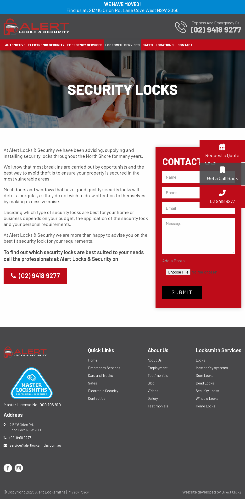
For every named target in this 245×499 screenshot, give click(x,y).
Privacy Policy (78, 492)
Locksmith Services (122, 45)
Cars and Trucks (100, 375)
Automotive (15, 45)
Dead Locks (205, 383)
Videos (153, 391)
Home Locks (205, 406)
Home (92, 360)
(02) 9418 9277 (35, 275)
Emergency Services (84, 45)
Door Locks (204, 375)
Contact (185, 45)
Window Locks (207, 398)
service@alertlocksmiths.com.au (35, 445)
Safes (148, 45)
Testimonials (158, 375)
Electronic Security (46, 45)
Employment (158, 368)
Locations (165, 45)
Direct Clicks (231, 492)
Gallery (153, 398)
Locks (200, 360)
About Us (155, 360)
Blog (151, 383)
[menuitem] (15, 44)
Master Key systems (212, 368)
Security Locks (207, 391)
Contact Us (97, 398)
